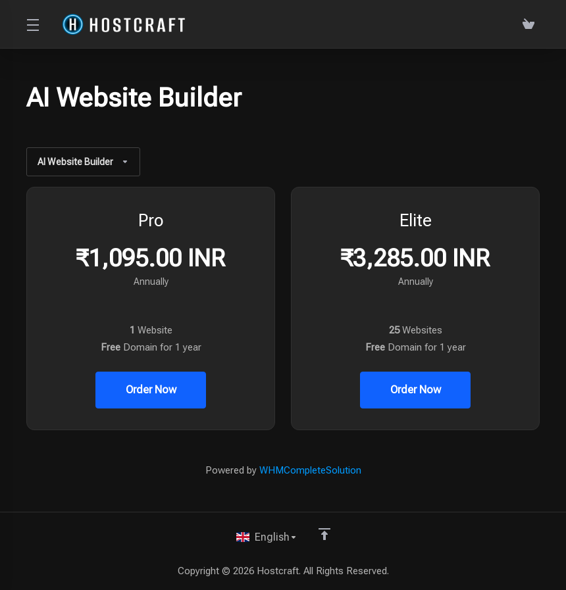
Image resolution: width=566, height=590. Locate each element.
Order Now (151, 390)
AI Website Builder (85, 162)
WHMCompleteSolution (310, 470)
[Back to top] (324, 533)
